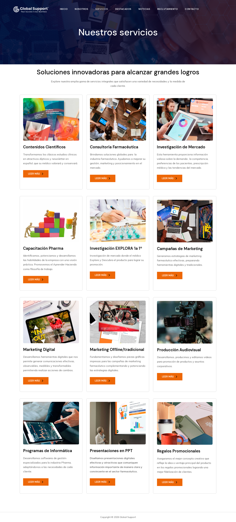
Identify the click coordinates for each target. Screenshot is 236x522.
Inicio (64, 9)
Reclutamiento (167, 9)
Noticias (144, 9)
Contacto (192, 9)
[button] (36, 173)
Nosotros (81, 9)
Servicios (101, 9)
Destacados (123, 9)
